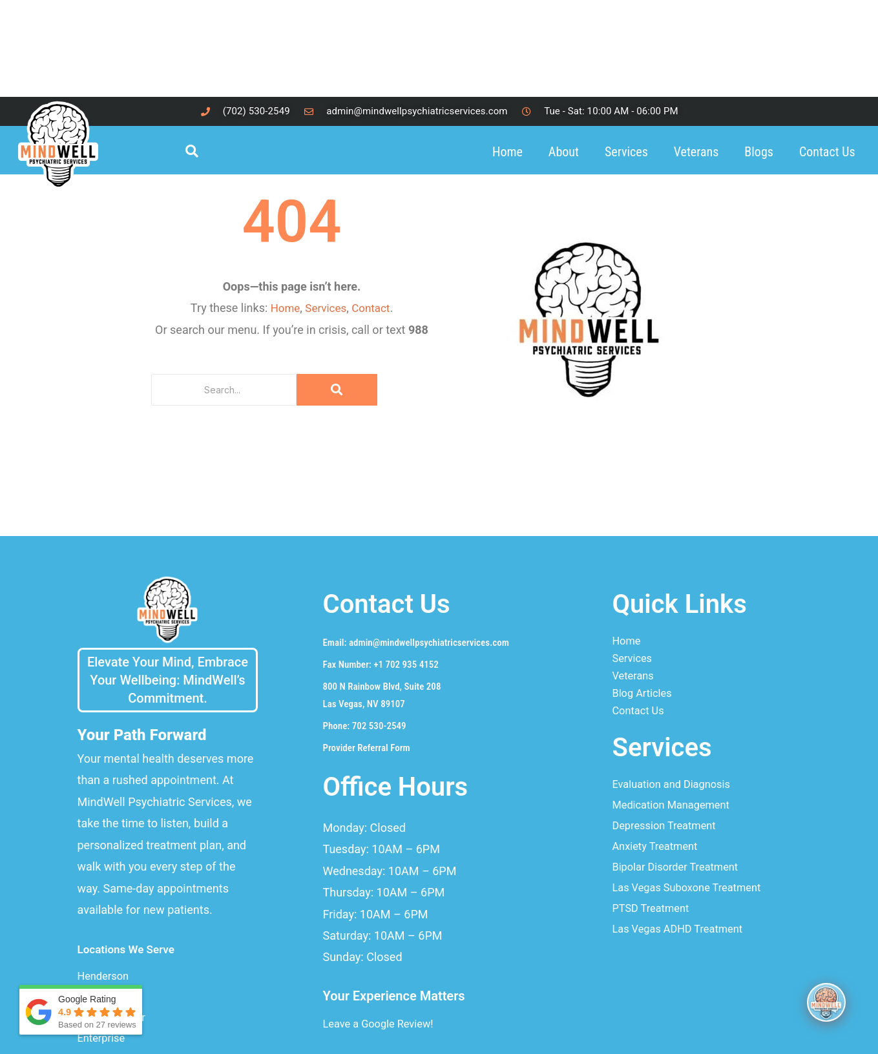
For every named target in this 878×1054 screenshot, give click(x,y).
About (564, 152)
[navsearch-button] (198, 152)
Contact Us (827, 152)
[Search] (224, 390)
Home (507, 152)
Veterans (696, 152)
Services (626, 152)
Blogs (758, 152)
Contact (373, 308)
